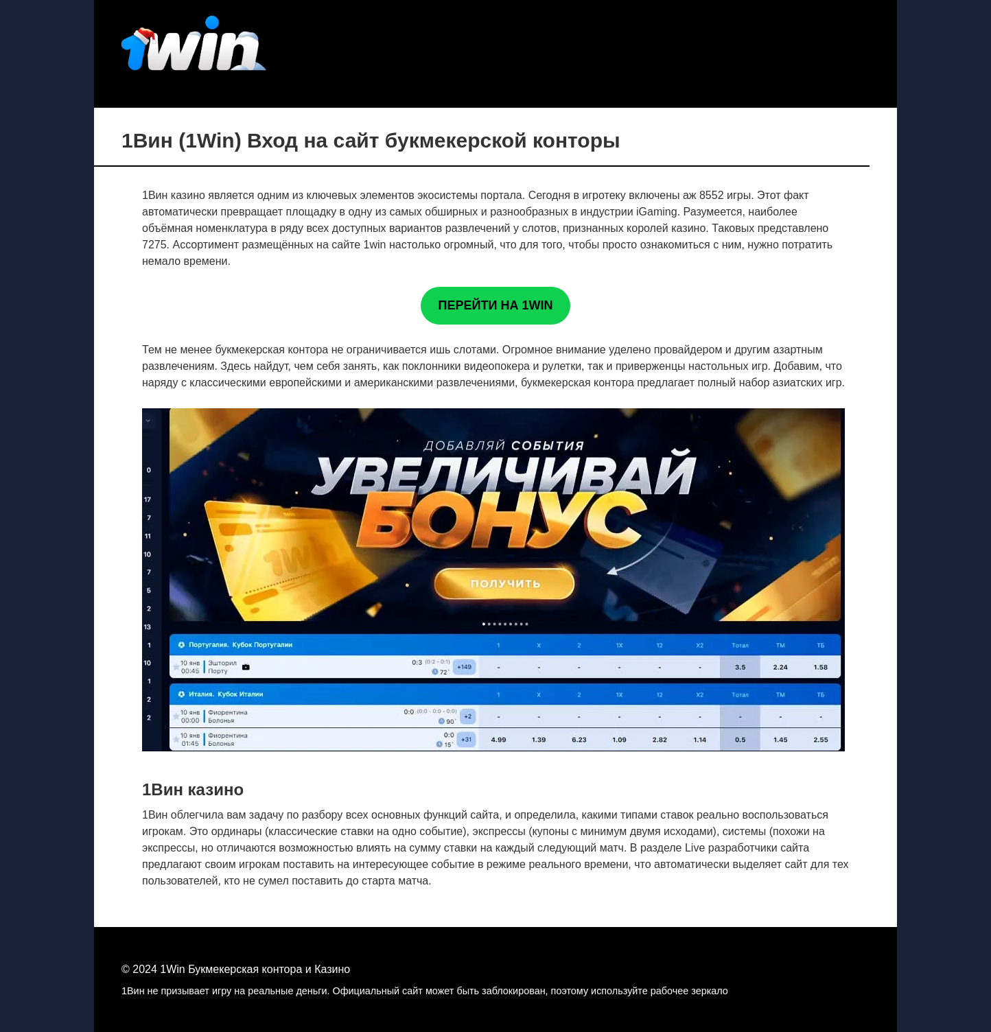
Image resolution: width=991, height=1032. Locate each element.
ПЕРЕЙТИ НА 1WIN (496, 305)
